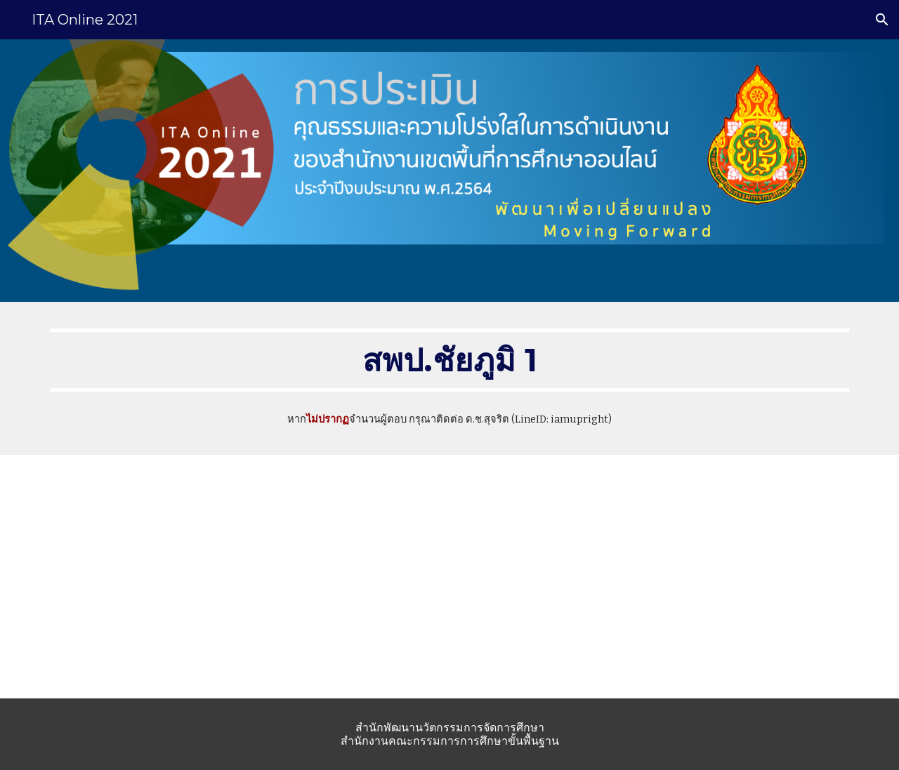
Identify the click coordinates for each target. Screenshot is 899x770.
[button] (882, 19)
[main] (449, 360)
